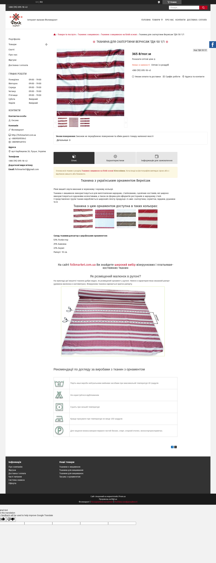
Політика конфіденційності (126, 502)
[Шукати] (203, 7)
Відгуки (12, 60)
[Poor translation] (11, 519)
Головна (146, 20)
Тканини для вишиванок (71, 473)
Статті (11, 49)
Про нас (169, 20)
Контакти (180, 20)
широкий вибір (125, 264)
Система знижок (17, 480)
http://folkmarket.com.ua (24, 135)
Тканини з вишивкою (88, 35)
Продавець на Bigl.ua (108, 499)
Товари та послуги (67, 35)
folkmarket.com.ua (83, 264)
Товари (156, 20)
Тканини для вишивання (71, 470)
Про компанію (15, 467)
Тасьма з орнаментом (69, 476)
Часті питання (15, 476)
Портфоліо (14, 39)
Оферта (12, 483)
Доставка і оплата (197, 20)
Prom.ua (122, 496)
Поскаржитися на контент (102, 502)
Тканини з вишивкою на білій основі (119, 35)
